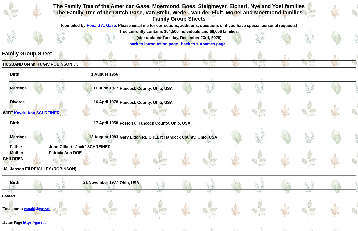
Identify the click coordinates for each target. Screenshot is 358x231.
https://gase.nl (35, 222)
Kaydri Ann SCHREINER (36, 113)
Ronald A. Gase (101, 25)
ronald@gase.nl (37, 209)
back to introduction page (153, 44)
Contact (8, 196)
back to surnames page (203, 44)
